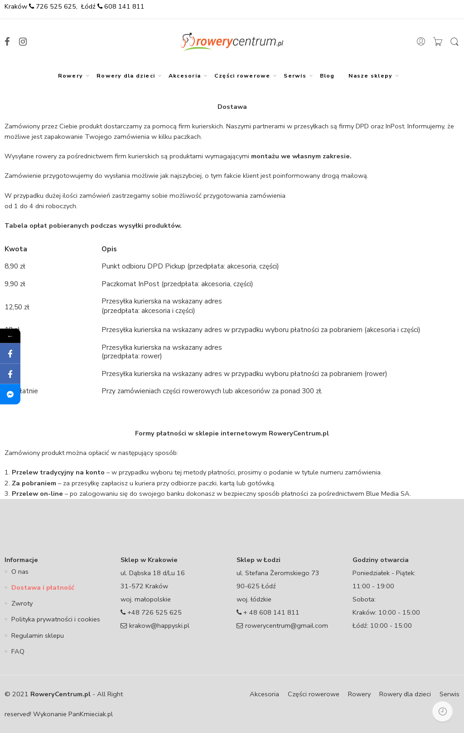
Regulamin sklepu (37, 635)
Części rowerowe (242, 75)
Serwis (295, 75)
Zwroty (22, 603)
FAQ (17, 651)
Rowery (70, 75)
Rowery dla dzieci (126, 75)
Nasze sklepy (370, 75)
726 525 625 (55, 6)
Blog (327, 75)
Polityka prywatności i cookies (55, 619)
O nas (20, 571)
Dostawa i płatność (42, 587)
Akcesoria (185, 75)
